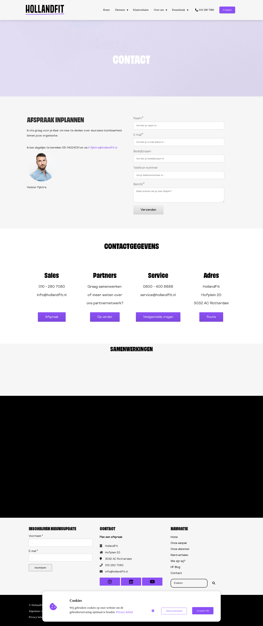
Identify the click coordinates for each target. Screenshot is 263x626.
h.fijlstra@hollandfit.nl (102, 147)
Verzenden (148, 209)
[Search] (213, 581)
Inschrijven (40, 566)
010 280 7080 (114, 563)
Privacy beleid (124, 612)
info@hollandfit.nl (116, 570)
